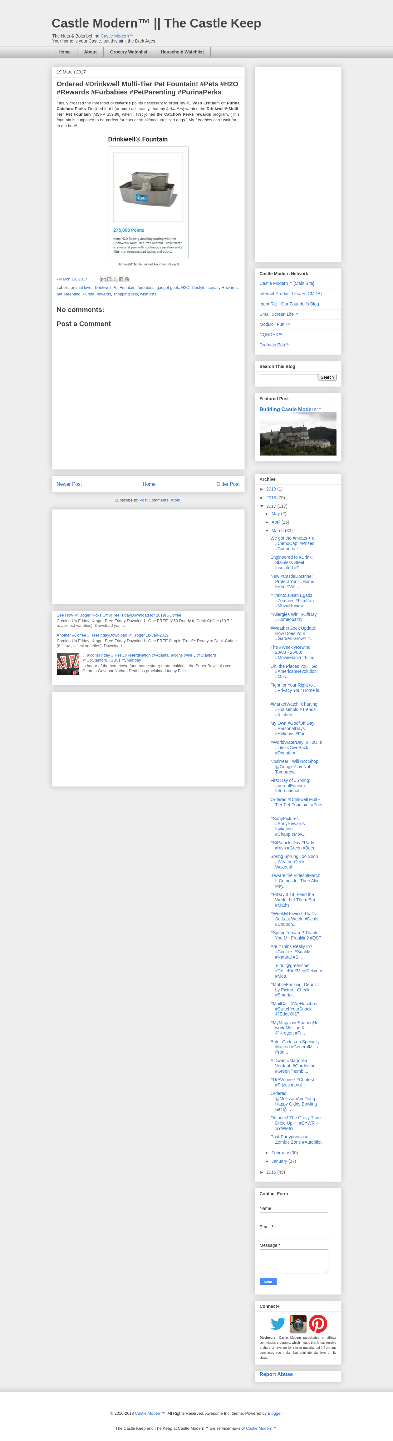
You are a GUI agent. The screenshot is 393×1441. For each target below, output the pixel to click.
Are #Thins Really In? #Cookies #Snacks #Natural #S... (291, 952)
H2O (185, 287)
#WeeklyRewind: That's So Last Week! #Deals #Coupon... (294, 919)
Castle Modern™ (117, 35)
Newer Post (69, 484)
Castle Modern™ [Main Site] (287, 283)
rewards (103, 294)
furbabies (146, 287)
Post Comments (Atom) (161, 500)
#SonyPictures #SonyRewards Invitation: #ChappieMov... (287, 826)
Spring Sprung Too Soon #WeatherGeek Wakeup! (294, 861)
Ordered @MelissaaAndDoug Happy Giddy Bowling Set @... (293, 1101)
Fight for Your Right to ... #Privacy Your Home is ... (294, 690)
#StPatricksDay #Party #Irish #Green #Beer (292, 845)
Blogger (275, 1413)
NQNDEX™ (271, 334)
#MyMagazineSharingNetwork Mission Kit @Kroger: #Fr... (294, 1028)
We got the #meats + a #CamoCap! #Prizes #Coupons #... (292, 543)
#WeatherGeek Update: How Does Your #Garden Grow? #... (293, 633)
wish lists (148, 294)
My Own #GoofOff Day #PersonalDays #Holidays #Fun (292, 728)
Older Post (228, 484)
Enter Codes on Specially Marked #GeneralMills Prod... (294, 1047)
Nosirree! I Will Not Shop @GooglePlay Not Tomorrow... (294, 766)
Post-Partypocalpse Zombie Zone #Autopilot (296, 1139)
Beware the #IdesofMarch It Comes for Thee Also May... (295, 881)
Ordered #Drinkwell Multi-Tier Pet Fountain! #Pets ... (296, 805)
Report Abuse (276, 1374)
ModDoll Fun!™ (275, 324)
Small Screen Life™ (279, 314)
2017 (271, 506)
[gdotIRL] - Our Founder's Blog (289, 303)
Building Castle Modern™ (291, 409)
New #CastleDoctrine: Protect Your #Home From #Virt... (292, 581)
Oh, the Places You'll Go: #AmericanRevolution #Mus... (294, 671)
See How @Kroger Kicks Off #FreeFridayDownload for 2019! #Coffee (119, 615)
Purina (89, 294)
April (277, 522)
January (280, 1161)
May (276, 513)
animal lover (81, 287)
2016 (271, 1172)
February (281, 1152)
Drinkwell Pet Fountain (115, 287)
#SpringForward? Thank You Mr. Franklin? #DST (295, 935)
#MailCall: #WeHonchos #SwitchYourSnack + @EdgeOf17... (293, 1009)
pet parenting (69, 294)
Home (65, 51)
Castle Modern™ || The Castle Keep (156, 23)
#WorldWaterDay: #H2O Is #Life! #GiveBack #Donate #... (296, 747)
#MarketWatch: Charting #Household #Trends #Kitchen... (293, 709)
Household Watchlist (182, 51)
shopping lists (125, 294)
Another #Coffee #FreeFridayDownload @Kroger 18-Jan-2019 (113, 635)
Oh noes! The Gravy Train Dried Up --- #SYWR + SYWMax (295, 1123)
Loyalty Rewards (223, 287)
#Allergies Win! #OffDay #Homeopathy (293, 617)
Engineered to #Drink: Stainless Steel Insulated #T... (291, 562)
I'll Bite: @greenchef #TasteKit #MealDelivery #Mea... (296, 971)
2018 (271, 497)
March (278, 530)
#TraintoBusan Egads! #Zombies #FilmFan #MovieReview (292, 600)
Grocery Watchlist (128, 51)
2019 (271, 488)
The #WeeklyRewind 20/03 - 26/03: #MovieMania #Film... (293, 652)
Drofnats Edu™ (275, 344)
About (90, 51)
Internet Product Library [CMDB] (291, 293)
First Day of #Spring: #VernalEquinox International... (290, 786)
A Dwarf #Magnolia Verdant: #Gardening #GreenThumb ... (292, 1066)
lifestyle (198, 287)
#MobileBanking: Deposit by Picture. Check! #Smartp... (294, 990)
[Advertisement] (148, 555)
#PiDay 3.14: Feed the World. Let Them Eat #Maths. (292, 900)
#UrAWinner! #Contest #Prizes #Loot (292, 1082)
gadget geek (168, 287)
